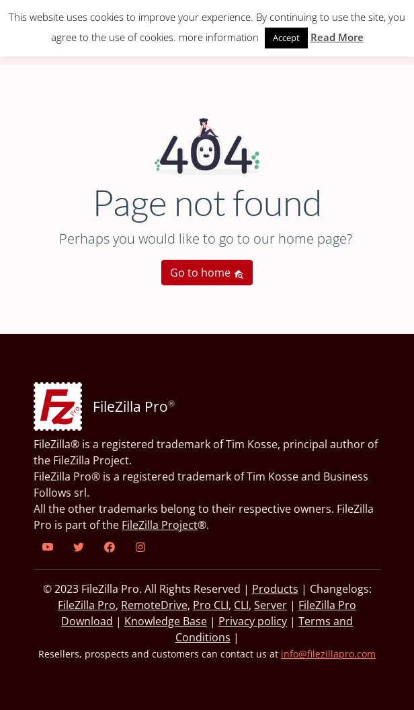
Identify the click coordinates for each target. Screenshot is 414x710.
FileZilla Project (160, 525)
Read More (337, 37)
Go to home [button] (207, 272)
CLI (241, 605)
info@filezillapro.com (328, 653)
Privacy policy (252, 621)
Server (270, 605)
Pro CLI (211, 605)
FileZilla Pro (87, 605)
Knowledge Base (165, 621)
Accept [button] (286, 38)
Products (275, 588)
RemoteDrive (154, 605)
